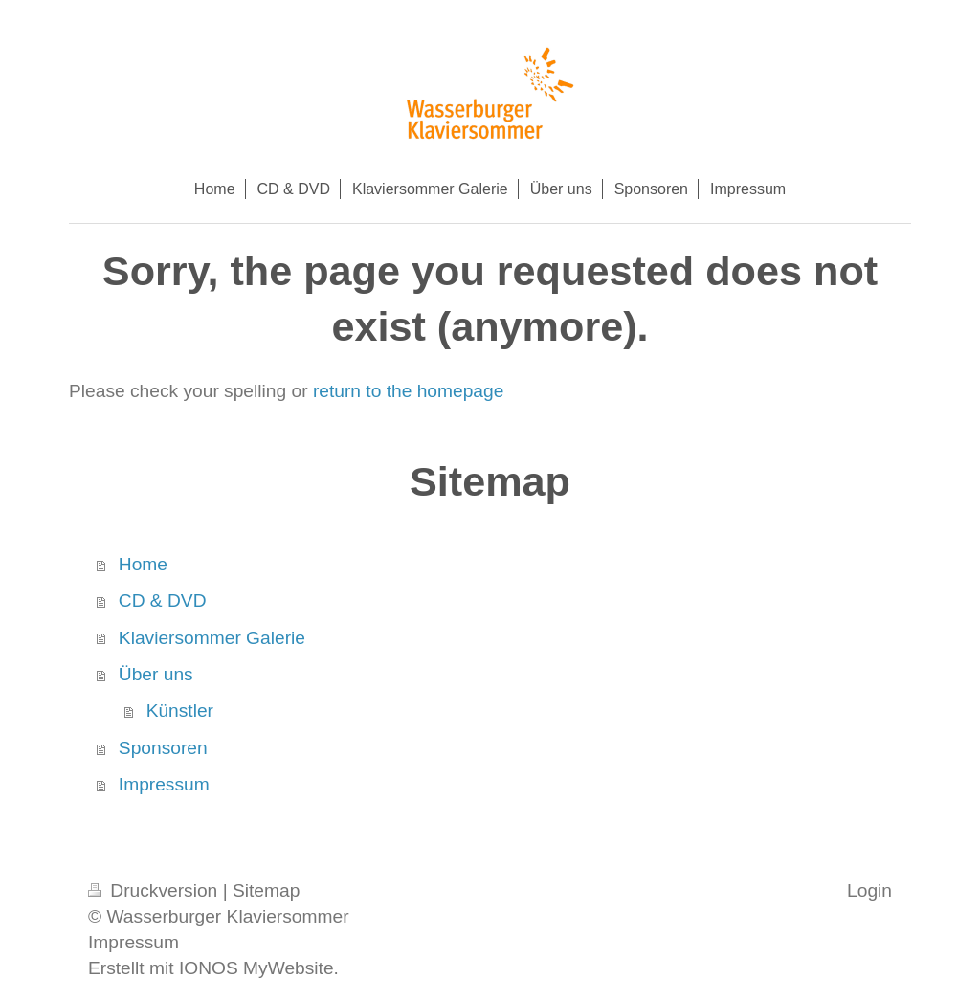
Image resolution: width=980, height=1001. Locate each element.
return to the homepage (408, 391)
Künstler (179, 711)
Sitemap (266, 890)
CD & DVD (163, 600)
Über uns (156, 674)
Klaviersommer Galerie (212, 638)
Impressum (164, 784)
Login (869, 890)
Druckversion (155, 890)
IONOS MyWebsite (256, 968)
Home (143, 564)
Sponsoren (163, 748)
